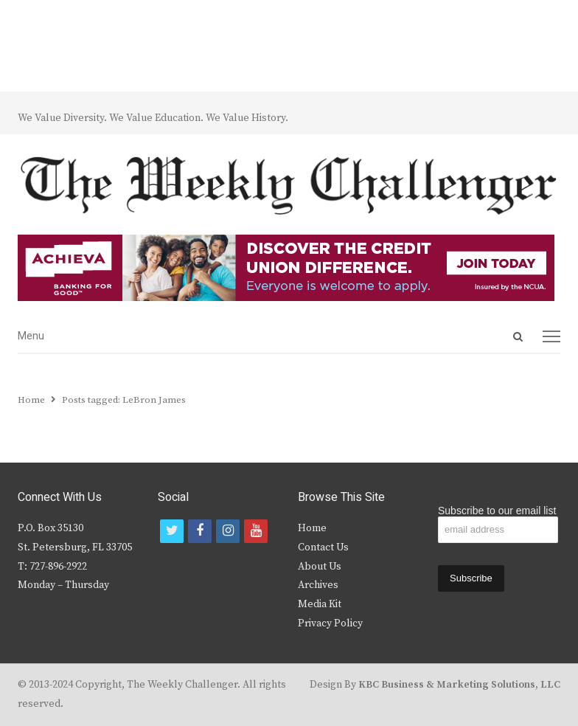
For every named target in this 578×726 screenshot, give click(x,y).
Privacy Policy (330, 623)
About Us (319, 566)
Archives (318, 585)
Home (312, 528)
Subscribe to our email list (497, 510)
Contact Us (323, 547)
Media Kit (319, 604)
